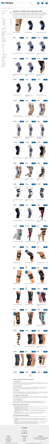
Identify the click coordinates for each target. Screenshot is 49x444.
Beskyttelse (3, 40)
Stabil (3, 53)
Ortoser (12, 8)
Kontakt (24, 437)
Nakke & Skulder (4, 57)
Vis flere (30, 376)
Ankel (3, 37)
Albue (3, 35)
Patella (3, 50)
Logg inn (42, 3)
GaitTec (3, 29)
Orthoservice (4, 25)
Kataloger (24, 440)
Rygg (3, 59)
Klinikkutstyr (3, 32)
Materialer (3, 60)
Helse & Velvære (4, 31)
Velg (22, 37)
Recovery (3, 66)
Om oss (24, 439)
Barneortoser (4, 38)
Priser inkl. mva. (45, 1)
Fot (2, 43)
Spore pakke (24, 438)
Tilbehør (3, 62)
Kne (14, 8)
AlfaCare (5, 8)
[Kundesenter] (38, 3)
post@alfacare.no (25, 431)
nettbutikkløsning (33, 443)
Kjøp (45, 58)
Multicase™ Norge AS (40, 443)
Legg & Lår (3, 56)
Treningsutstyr (4, 65)
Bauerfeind (4, 19)
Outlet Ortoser (4, 63)
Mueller (4, 24)
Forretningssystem (27, 443)
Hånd (3, 46)
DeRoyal (4, 22)
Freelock (3, 44)
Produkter (9, 8)
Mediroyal (4, 23)
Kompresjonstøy (4, 54)
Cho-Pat (4, 20)
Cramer (4, 21)
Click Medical (4, 41)
